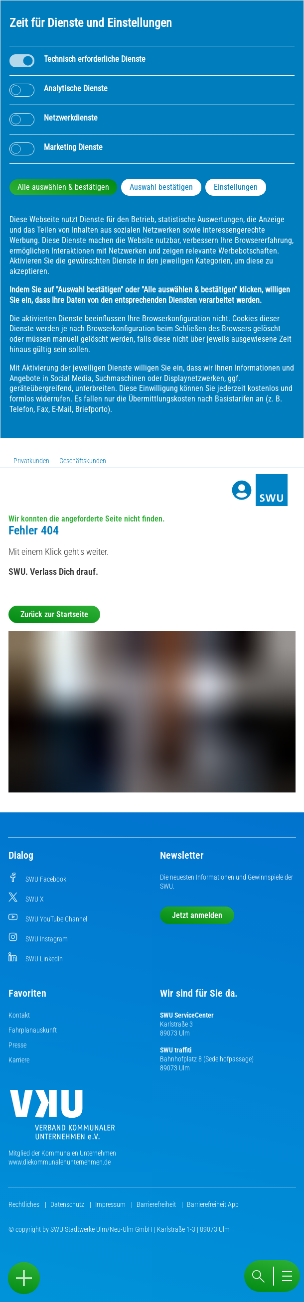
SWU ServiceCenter (187, 1015)
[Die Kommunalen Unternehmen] (62, 1118)
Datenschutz (68, 1204)
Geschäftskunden (82, 461)
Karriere (18, 1060)
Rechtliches (24, 1204)
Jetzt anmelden (197, 915)
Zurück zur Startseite (54, 614)
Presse (17, 1045)
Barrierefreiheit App (213, 1204)
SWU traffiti (175, 1050)
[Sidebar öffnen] (24, 1278)
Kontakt (19, 1015)
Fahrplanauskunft (32, 1030)
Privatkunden (31, 461)
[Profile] (242, 490)
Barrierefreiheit (157, 1204)
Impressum (111, 1204)
